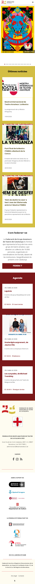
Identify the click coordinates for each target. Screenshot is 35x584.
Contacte (21, 576)
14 (24, 64)
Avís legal (14, 576)
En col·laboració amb (17, 555)
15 (25, 64)
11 (19, 64)
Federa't (17, 265)
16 (27, 64)
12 (21, 64)
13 (22, 64)
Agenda (17, 278)
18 (30, 64)
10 (18, 64)
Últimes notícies (17, 71)
